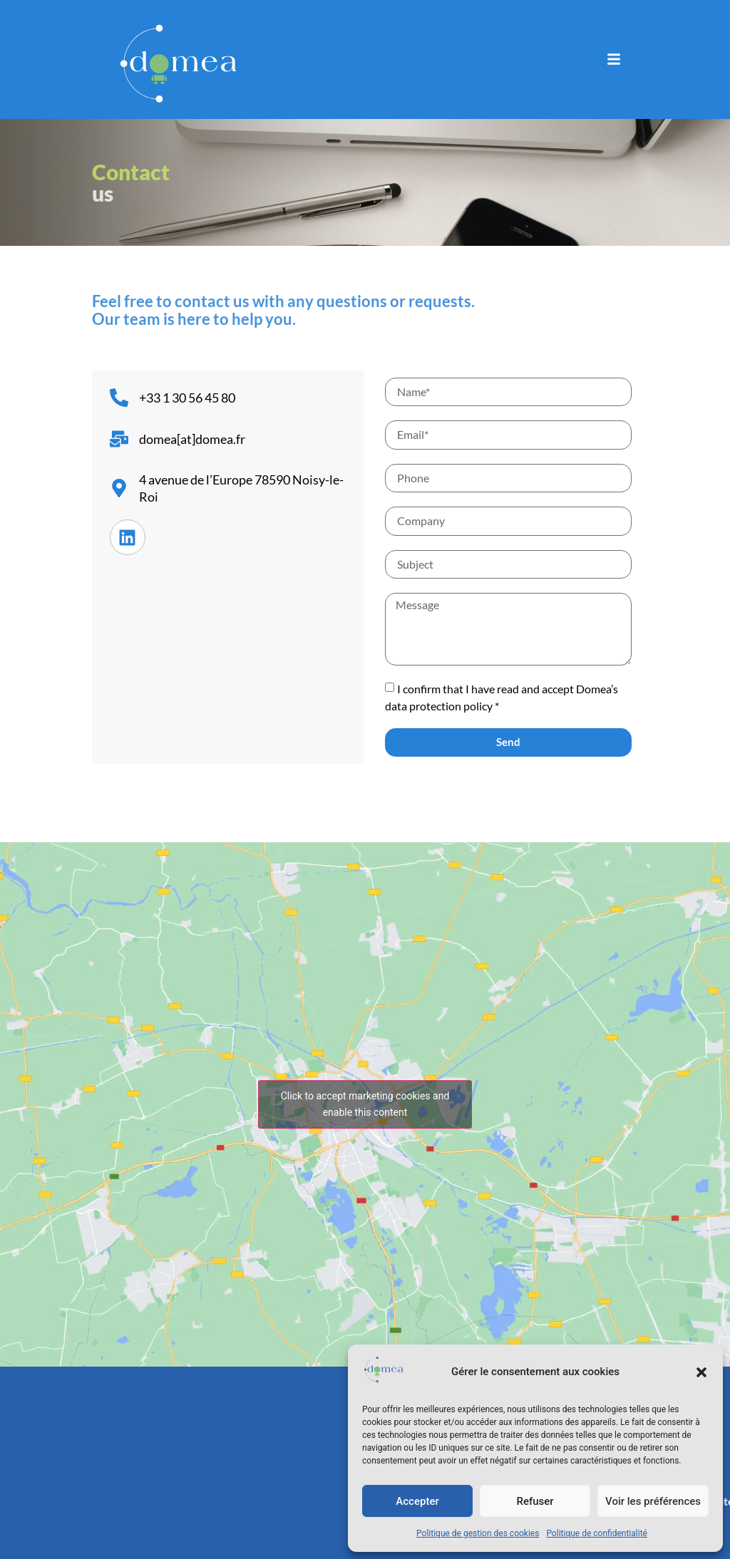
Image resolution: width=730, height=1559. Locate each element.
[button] (701, 1372)
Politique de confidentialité (596, 1533)
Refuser (534, 1501)
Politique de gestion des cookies (477, 1533)
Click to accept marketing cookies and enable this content (365, 1104)
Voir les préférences (653, 1501)
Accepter (417, 1501)
